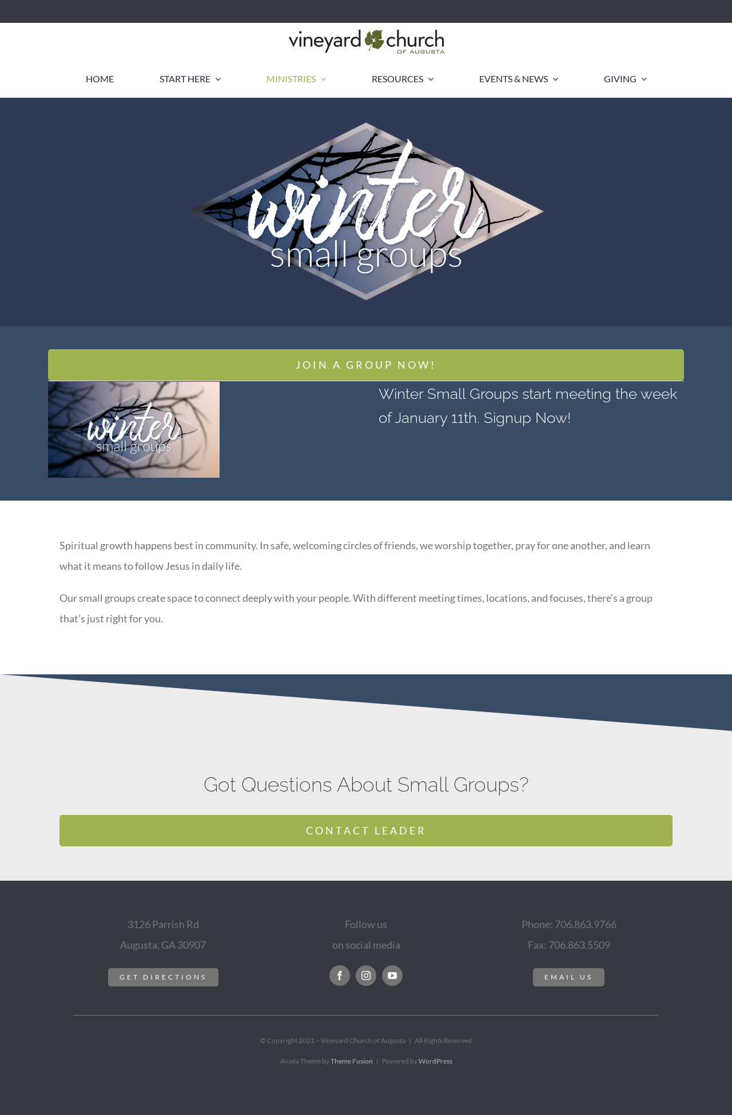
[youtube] (392, 975)
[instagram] (366, 975)
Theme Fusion (352, 1061)
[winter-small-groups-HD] (134, 387)
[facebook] (339, 975)
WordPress (435, 1061)
